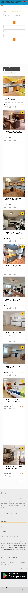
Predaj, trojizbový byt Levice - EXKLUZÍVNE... (13, 266)
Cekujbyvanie (15, 590)
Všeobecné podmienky (6, 519)
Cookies (3, 529)
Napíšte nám (4, 531)
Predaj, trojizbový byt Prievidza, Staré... (13, 366)
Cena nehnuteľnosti (9, 73)
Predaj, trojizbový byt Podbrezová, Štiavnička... (14, 132)
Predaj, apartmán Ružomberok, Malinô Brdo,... (12, 401)
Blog (2, 526)
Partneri (3, 521)
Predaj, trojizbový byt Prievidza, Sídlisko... (13, 467)
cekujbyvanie (8, 587)
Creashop (22, 590)
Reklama (3, 524)
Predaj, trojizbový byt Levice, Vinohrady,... (13, 299)
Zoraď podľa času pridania (10, 69)
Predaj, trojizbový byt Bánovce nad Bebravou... (14, 232)
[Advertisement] (14, 49)
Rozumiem (24, 1)
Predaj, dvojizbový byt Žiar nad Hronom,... (13, 199)
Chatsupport (8, 590)
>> (21, 481)
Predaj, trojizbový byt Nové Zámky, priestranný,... (13, 334)
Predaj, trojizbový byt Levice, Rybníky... (13, 98)
